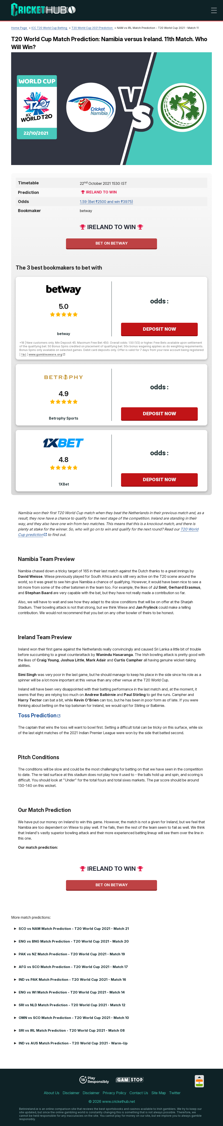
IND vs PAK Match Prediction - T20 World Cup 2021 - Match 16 (72, 979)
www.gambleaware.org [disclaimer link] (45, 354)
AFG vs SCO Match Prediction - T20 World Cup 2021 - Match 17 (73, 967)
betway (63, 333)
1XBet (63, 484)
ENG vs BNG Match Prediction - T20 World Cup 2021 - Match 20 (74, 941)
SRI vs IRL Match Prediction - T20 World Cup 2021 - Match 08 (72, 1030)
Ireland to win (101, 192)
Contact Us (138, 1093)
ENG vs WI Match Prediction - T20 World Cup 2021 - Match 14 (72, 992)
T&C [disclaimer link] (23, 354)
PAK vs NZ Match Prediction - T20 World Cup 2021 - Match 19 (72, 954)
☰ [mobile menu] (213, 10)
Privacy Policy (114, 1093)
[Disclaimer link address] (130, 1081)
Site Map (158, 1093)
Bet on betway (112, 243)
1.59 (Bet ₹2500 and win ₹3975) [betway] (106, 201)
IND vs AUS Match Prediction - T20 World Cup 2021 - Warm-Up (73, 1043)
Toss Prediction (37, 715)
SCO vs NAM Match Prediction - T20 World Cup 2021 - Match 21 (74, 928)
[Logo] (43, 10)
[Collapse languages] (199, 1077)
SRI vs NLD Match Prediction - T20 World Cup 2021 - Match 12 (72, 1005)
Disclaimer (71, 1093)
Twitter (174, 1093)
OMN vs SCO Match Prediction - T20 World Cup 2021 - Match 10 (74, 1018)
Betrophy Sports (63, 418)
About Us (51, 1093)
